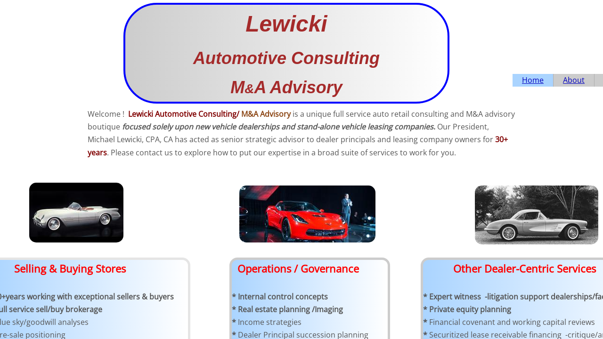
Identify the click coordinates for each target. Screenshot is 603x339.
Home (533, 80)
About (574, 80)
